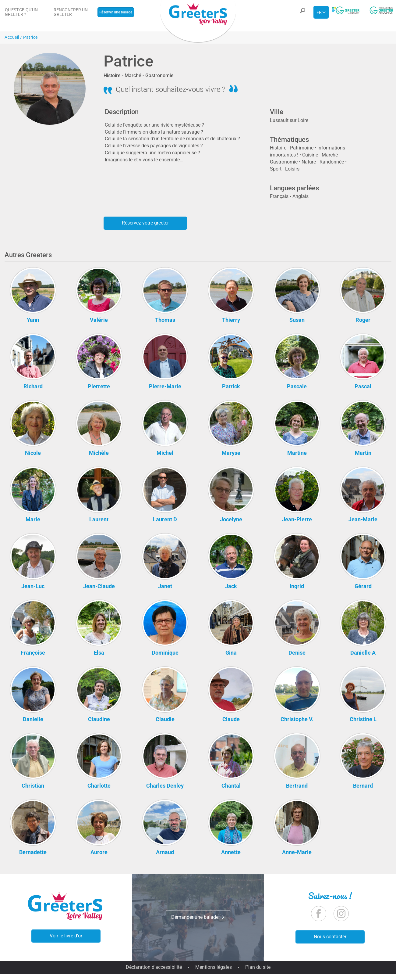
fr (319, 12)
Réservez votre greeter (145, 223)
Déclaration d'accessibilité (154, 967)
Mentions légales (213, 967)
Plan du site (257, 967)
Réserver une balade (115, 12)
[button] (302, 12)
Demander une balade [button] (198, 917)
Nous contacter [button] (330, 937)
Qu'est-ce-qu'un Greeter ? (21, 12)
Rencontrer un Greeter (71, 12)
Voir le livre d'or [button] (66, 936)
